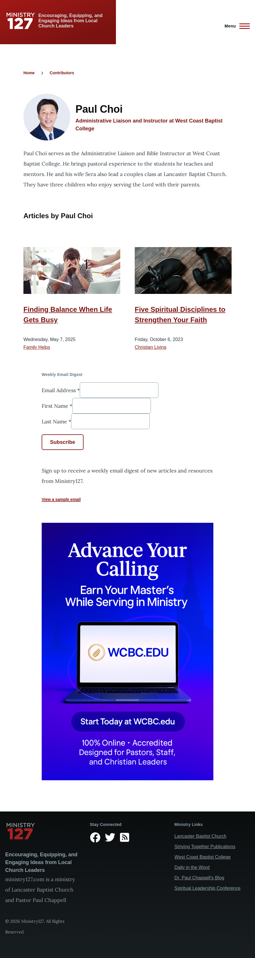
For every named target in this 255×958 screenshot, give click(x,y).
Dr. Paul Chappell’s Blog (199, 877)
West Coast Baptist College (202, 857)
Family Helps (36, 347)
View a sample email (61, 499)
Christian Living (150, 347)
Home (29, 73)
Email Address (61, 390)
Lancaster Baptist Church (200, 836)
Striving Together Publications (204, 846)
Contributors (62, 73)
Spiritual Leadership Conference (207, 888)
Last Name (56, 421)
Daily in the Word (192, 867)
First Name (57, 405)
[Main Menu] (235, 26)
